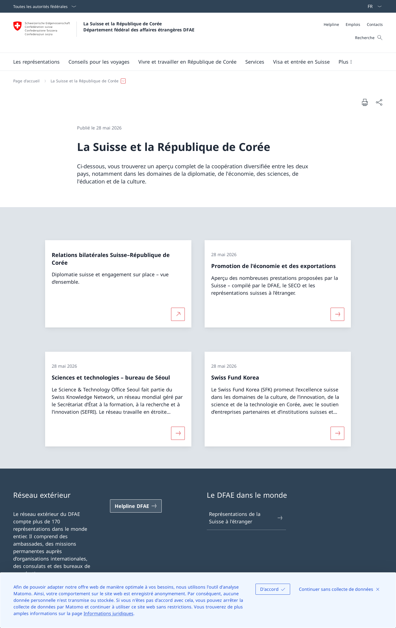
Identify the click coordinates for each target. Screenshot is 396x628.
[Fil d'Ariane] (196, 81)
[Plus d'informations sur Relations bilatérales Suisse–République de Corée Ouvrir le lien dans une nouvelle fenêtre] (178, 314)
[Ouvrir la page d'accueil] (103, 32)
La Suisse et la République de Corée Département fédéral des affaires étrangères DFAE (138, 27)
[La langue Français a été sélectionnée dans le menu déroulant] (373, 6)
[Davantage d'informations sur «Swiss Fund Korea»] (337, 433)
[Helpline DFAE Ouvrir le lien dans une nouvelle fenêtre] (136, 506)
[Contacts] (375, 24)
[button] (36, 62)
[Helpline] (331, 24)
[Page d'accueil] (26, 81)
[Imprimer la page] (365, 102)
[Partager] (379, 102)
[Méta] (353, 24)
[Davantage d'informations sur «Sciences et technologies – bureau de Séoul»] (178, 433)
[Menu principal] (193, 62)
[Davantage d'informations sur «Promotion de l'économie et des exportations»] (337, 314)
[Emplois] (353, 24)
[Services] (255, 62)
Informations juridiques (108, 613)
